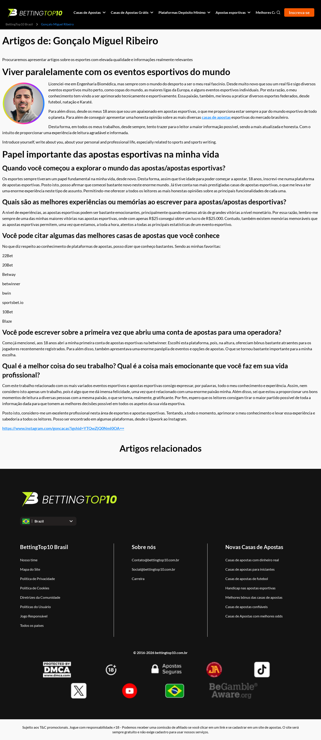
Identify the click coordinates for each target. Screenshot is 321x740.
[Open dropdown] (48, 521)
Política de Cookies (34, 588)
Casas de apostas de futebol (246, 578)
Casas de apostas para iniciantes (250, 569)
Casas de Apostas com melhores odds (254, 616)
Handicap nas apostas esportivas (250, 588)
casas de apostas (216, 117)
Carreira (138, 578)
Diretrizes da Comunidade (40, 597)
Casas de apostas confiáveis (246, 607)
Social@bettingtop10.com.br (153, 569)
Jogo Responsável (33, 616)
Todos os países (32, 625)
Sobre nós (144, 547)
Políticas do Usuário (35, 607)
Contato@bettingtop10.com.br (155, 560)
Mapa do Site (30, 569)
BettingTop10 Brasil (19, 24)
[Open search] (278, 12)
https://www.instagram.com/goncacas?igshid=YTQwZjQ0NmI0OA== (63, 428)
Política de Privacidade (37, 578)
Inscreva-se (299, 12)
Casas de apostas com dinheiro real (252, 560)
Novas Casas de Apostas (254, 547)
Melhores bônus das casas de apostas (253, 597)
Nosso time (28, 560)
